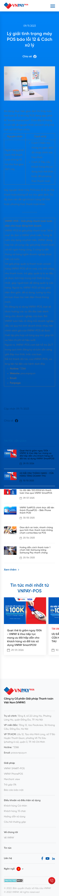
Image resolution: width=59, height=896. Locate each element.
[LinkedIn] (53, 858)
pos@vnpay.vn (25, 378)
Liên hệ (8, 858)
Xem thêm (11, 569)
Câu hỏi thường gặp (15, 822)
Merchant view (12, 779)
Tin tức (7, 848)
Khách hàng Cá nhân (15, 806)
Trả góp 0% (10, 784)
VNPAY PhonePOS (13, 774)
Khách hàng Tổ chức (15, 811)
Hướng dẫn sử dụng (14, 816)
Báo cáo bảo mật (14, 790)
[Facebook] (42, 858)
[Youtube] (47, 858)
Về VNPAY (9, 837)
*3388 (16, 747)
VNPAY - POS (29, 383)
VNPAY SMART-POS (14, 768)
